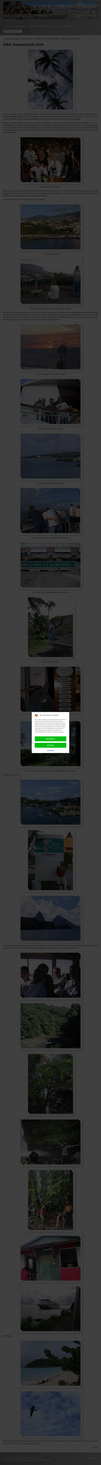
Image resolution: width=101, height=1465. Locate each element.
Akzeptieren (50, 739)
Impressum (50, 750)
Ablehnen (50, 745)
